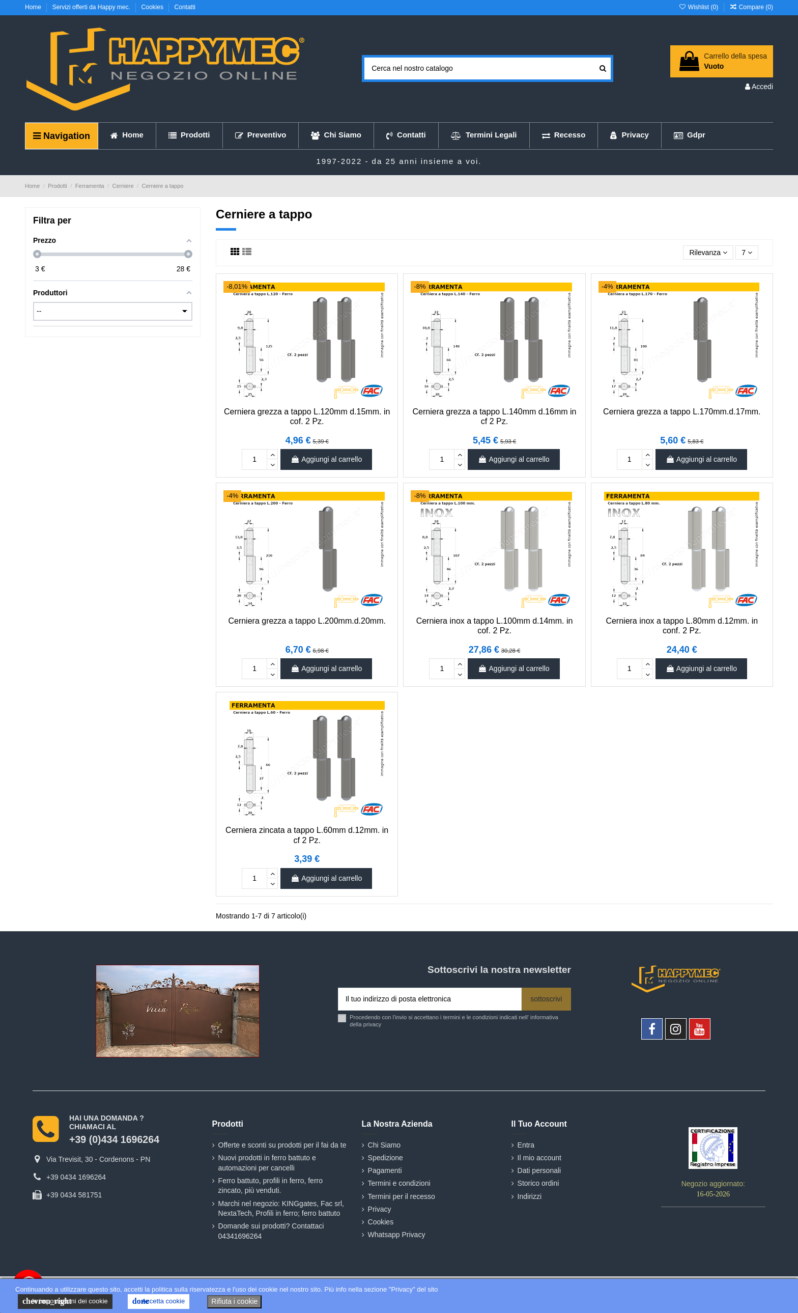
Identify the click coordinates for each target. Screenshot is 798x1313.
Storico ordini (538, 1183)
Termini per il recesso (401, 1196)
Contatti (185, 7)
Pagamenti (385, 1170)
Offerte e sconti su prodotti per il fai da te (282, 1145)
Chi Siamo (384, 1145)
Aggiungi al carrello (326, 459)
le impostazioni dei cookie (65, 1301)
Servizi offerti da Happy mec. (92, 7)
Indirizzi (530, 1196)
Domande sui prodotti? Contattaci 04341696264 (271, 1231)
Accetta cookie (158, 1301)
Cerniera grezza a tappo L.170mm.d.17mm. (681, 411)
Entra (526, 1145)
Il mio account (539, 1158)
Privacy (379, 1209)
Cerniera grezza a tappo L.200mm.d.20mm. (306, 621)
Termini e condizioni (399, 1183)
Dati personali (539, 1170)
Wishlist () (699, 7)
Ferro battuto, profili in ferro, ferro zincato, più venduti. (270, 1186)
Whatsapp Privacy (396, 1235)
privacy (372, 1024)
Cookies (153, 7)
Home (34, 7)
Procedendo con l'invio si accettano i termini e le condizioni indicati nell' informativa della (454, 1020)
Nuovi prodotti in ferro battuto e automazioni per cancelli (267, 1163)
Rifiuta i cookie (234, 1301)
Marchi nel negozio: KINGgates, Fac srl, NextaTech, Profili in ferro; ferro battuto (281, 1208)
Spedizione (385, 1158)
